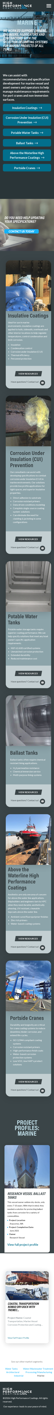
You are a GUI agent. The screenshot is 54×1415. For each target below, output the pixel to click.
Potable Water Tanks (27, 132)
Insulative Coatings (27, 108)
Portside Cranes (27, 168)
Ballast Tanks (27, 143)
